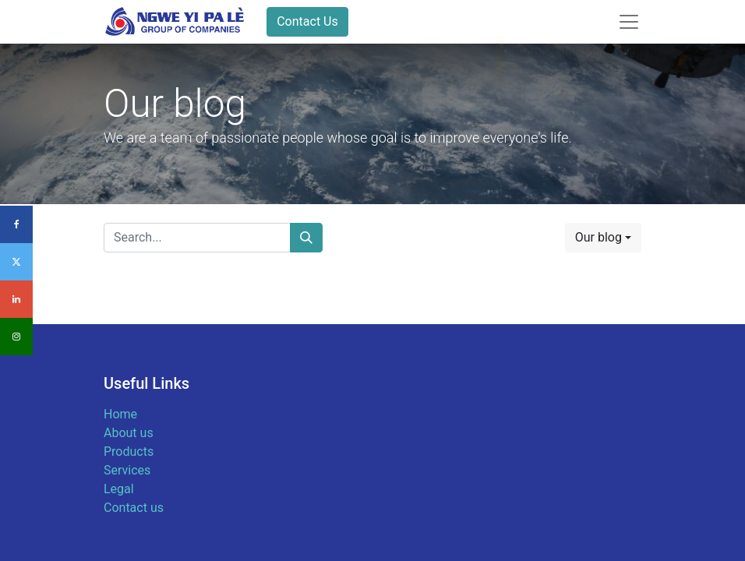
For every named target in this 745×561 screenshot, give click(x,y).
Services (127, 470)
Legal (119, 489)
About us (129, 432)
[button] (603, 237)
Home (120, 414)
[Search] (306, 237)
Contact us (134, 507)
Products (129, 451)
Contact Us (307, 21)
